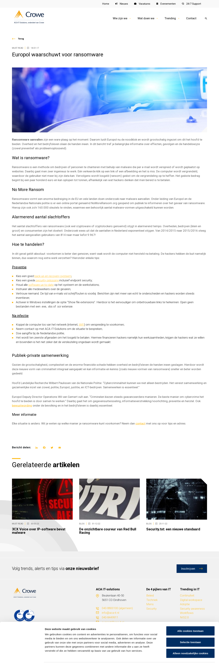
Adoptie (185, 604)
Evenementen (166, 3)
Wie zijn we (120, 18)
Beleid (150, 595)
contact (140, 423)
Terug (21, 39)
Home (105, 3)
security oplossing (47, 280)
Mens (150, 604)
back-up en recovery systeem (52, 276)
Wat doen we (146, 18)
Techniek (152, 600)
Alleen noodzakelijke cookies (190, 643)
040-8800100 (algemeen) (117, 608)
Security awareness (192, 608)
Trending (170, 18)
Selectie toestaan (190, 632)
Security (151, 608)
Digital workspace (191, 600)
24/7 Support (191, 3)
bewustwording (22, 405)
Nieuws (121, 3)
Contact (191, 18)
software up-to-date (41, 284)
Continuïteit (187, 595)
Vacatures (142, 3)
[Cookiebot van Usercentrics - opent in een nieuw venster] (22, 659)
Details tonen (185, 659)
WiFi (81, 324)
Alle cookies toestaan (190, 621)
